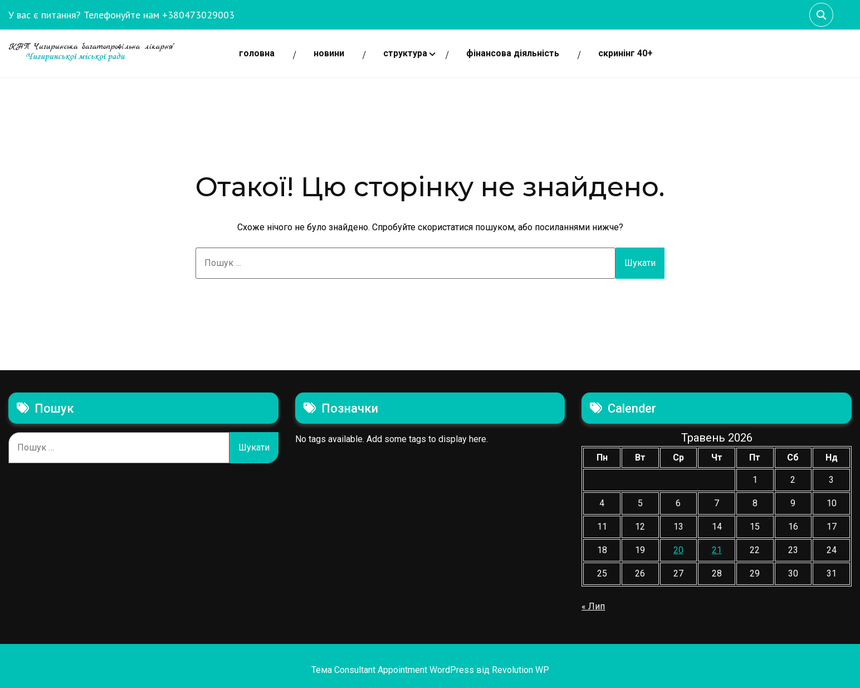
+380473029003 (198, 14)
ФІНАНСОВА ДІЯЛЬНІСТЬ (512, 53)
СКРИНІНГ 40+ (625, 53)
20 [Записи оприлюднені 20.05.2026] (678, 550)
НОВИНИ (329, 53)
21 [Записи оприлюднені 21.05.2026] (717, 550)
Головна (257, 53)
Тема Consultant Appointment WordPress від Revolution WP (430, 670)
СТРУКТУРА (405, 53)
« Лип (593, 606)
